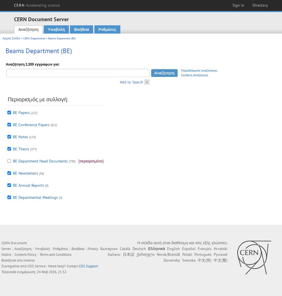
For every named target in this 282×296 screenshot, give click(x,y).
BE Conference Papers (31, 124)
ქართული (145, 254)
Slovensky (171, 260)
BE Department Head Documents (40, 161)
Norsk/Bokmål (168, 254)
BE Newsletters (25, 173)
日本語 (128, 254)
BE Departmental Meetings (35, 197)
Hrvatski (220, 248)
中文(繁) (220, 260)
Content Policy (25, 254)
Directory (260, 5)
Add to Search (131, 82)
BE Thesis (21, 148)
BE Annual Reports (28, 185)
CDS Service (37, 266)
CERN (37, 5)
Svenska (189, 260)
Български (109, 248)
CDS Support (88, 266)
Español (189, 248)
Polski (187, 254)
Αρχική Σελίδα (11, 38)
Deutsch (139, 248)
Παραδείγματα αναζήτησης (199, 70)
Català (125, 248)
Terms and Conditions (55, 254)
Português (203, 254)
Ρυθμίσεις (107, 29)
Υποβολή (56, 29)
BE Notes (20, 136)
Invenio (29, 260)
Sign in (238, 5)
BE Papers (21, 112)
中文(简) (205, 260)
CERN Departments (34, 38)
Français (205, 248)
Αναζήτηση (28, 29)
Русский (220, 254)
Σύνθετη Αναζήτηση (194, 75)
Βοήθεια (81, 29)
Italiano (114, 254)
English (173, 248)
